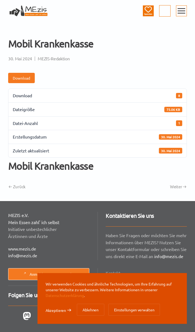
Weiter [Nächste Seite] (178, 186)
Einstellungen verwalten (134, 309)
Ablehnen (91, 309)
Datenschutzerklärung (65, 295)
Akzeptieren (56, 310)
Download (21, 78)
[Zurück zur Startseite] (28, 11)
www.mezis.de (22, 248)
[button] (181, 11)
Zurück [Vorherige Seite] (17, 186)
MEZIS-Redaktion (54, 58)
